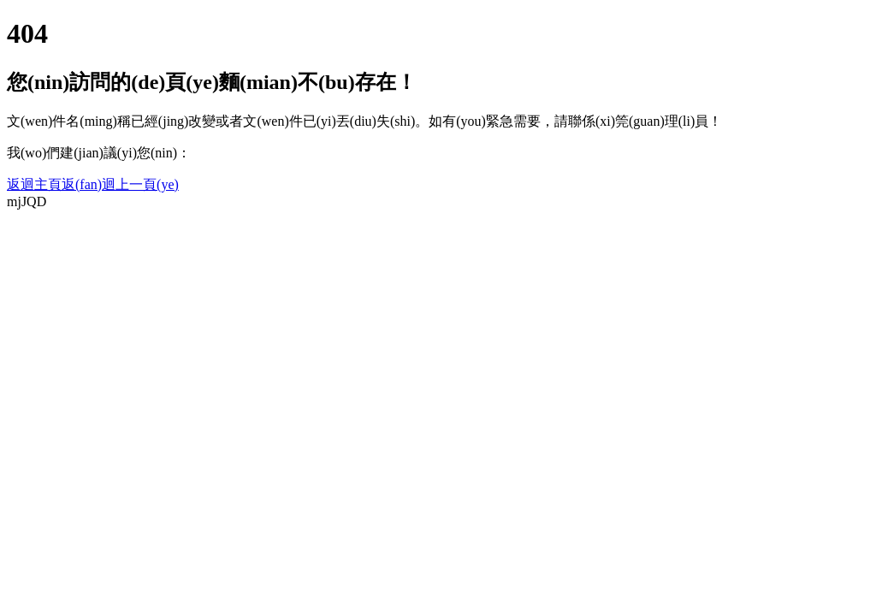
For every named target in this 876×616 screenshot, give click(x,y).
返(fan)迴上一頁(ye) (120, 184)
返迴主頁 (34, 184)
